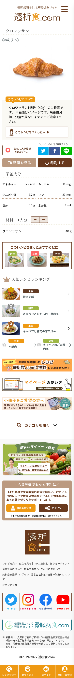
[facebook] (54, 151)
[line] (66, 151)
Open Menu (64, 9)
